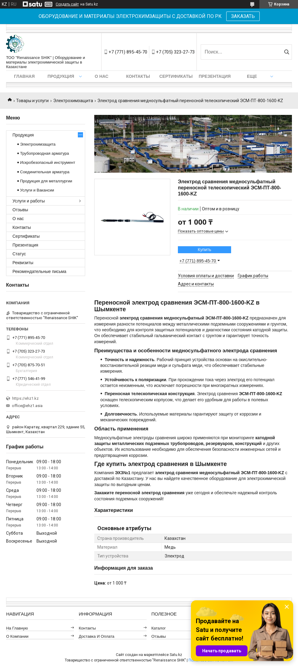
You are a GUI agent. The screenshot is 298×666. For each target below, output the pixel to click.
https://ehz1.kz (25, 398)
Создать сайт (67, 4)
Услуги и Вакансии (37, 190)
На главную (17, 628)
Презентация (214, 76)
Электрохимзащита (73, 100)
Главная (24, 76)
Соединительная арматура (44, 172)
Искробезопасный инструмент (47, 162)
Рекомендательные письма (39, 271)
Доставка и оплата (96, 636)
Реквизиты (22, 262)
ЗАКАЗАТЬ (243, 16)
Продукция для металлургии (46, 181)
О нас (102, 76)
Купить (204, 249)
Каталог (158, 628)
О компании (17, 636)
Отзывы (20, 209)
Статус (19, 253)
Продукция (60, 76)
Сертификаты (175, 76)
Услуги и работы (28, 200)
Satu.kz (176, 655)
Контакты (138, 76)
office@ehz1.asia (27, 405)
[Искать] (286, 52)
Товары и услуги (32, 100)
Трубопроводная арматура (44, 153)
